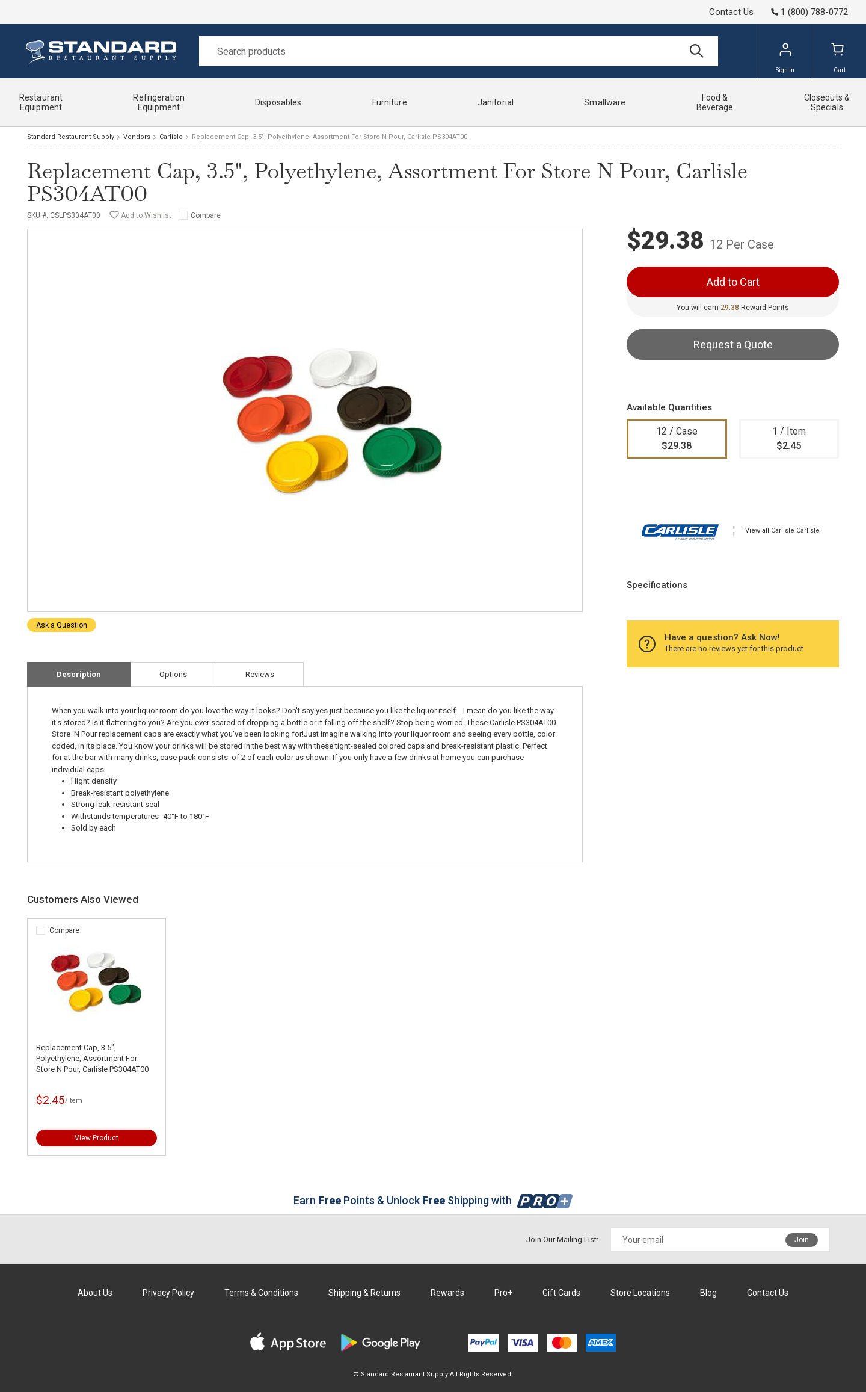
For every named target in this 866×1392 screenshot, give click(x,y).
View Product (96, 1138)
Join (801, 1240)
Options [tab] (173, 674)
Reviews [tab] (259, 674)
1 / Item (789, 439)
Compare (206, 215)
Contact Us (731, 12)
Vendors (136, 137)
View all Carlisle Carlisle (782, 530)
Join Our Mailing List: (562, 1239)
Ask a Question (61, 625)
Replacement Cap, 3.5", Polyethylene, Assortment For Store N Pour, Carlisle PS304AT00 (92, 1058)
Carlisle (171, 137)
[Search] (458, 51)
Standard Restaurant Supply (70, 137)
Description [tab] (79, 674)
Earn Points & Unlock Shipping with (433, 1200)
